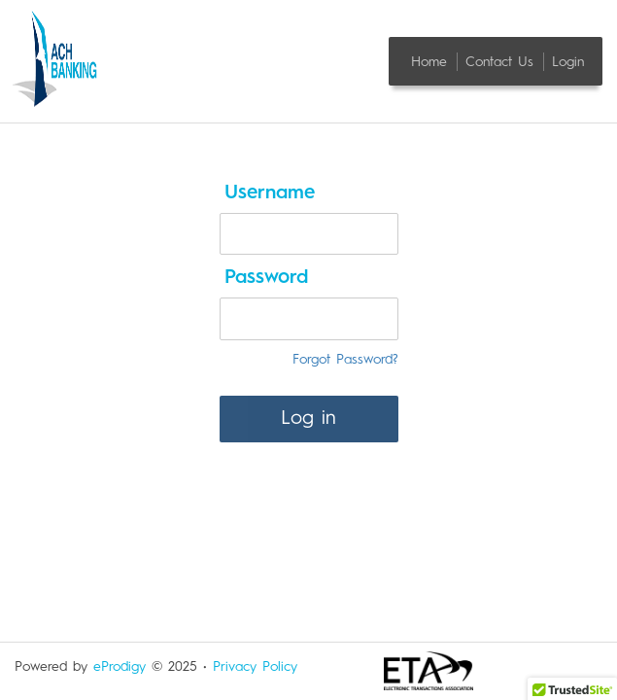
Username (269, 193)
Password (266, 278)
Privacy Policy (255, 667)
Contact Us (502, 61)
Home (432, 61)
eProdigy (119, 667)
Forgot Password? (345, 360)
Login (568, 61)
